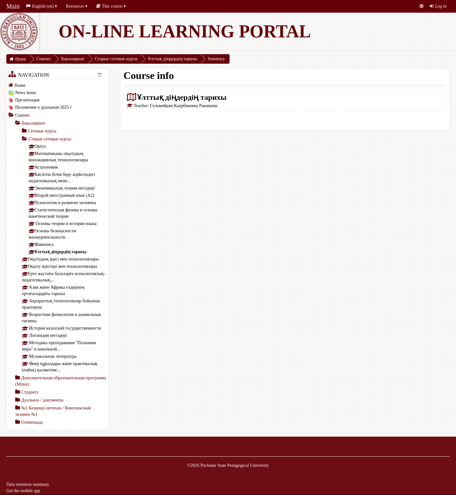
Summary (216, 58)
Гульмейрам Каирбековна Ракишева (184, 105)
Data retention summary (27, 484)
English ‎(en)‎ (42, 6)
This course (111, 6)
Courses (22, 115)
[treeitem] (57, 85)
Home (20, 85)
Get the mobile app (23, 490)
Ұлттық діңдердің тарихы (181, 97)
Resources (77, 6)
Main (13, 6)
